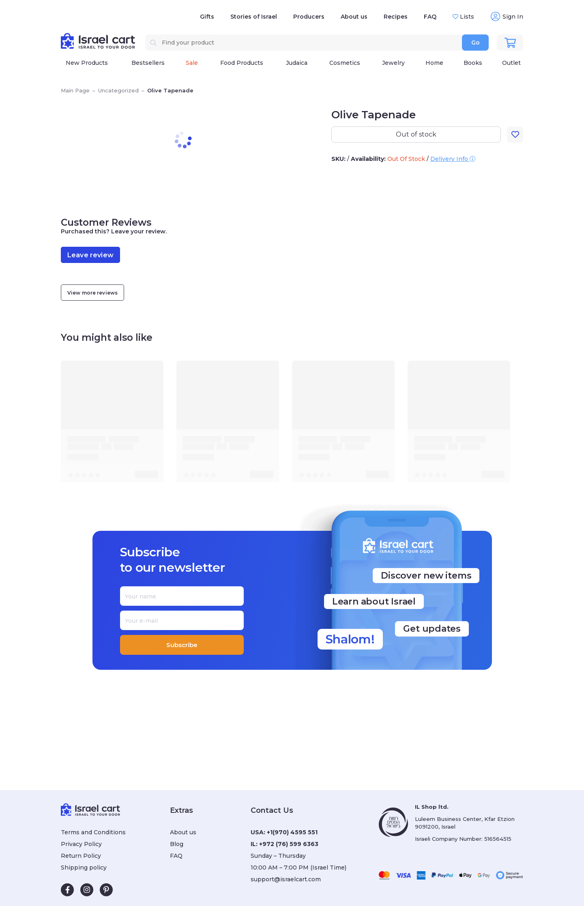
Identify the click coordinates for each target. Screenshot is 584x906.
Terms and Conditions (93, 832)
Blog (176, 844)
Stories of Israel (253, 16)
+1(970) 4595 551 (292, 832)
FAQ (430, 16)
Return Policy (81, 855)
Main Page (75, 90)
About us (354, 16)
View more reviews (92, 293)
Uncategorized (118, 90)
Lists (466, 16)
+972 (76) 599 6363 (288, 844)
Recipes (396, 16)
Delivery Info (452, 158)
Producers (308, 16)
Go (475, 42)
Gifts (207, 16)
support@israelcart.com (286, 879)
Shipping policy (84, 867)
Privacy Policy (81, 844)
